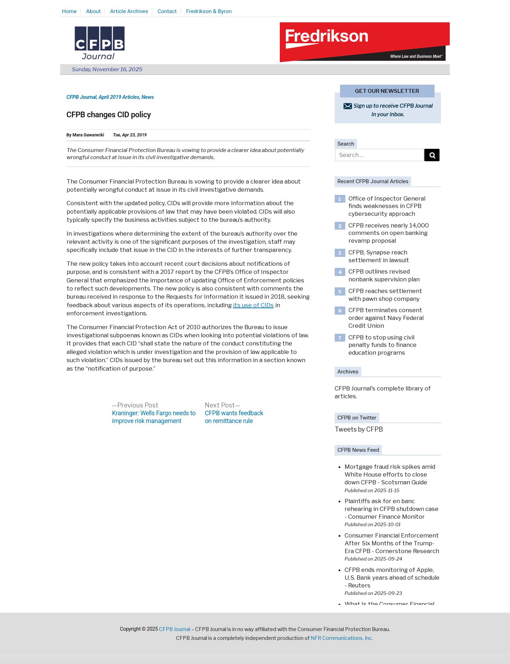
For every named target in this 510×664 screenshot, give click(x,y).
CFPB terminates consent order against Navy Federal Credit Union (386, 317)
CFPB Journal (82, 97)
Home (69, 11)
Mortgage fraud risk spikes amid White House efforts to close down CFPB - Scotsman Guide (390, 474)
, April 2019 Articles (117, 97)
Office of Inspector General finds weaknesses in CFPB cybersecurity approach (386, 206)
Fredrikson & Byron (209, 11)
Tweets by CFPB (359, 429)
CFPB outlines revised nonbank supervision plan (384, 275)
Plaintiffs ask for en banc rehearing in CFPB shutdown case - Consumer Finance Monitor (391, 508)
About (93, 11)
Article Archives (129, 11)
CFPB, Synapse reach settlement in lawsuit (378, 256)
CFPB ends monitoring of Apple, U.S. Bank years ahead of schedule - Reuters (392, 577)
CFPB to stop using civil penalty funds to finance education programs (382, 345)
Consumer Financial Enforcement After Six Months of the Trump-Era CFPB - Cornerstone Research (392, 543)
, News (146, 97)
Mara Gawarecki (88, 135)
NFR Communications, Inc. (342, 638)
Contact (167, 11)
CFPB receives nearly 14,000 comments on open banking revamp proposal (388, 233)
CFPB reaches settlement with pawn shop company (385, 294)
